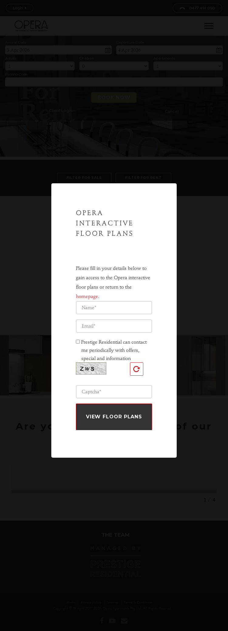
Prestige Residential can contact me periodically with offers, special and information (114, 340)
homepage (87, 286)
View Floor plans (114, 407)
